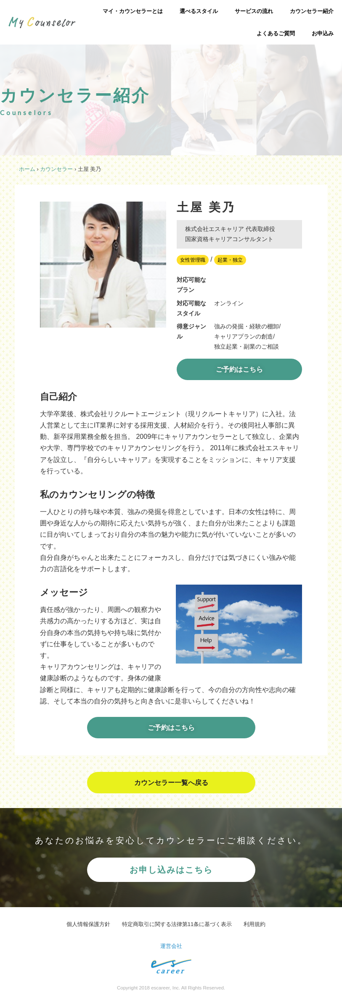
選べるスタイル (199, 11)
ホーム (27, 169)
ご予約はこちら (239, 369)
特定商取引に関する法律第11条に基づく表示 (177, 924)
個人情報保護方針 (88, 924)
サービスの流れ (254, 11)
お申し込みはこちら (171, 869)
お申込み (323, 33)
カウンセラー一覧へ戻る (171, 782)
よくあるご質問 (276, 33)
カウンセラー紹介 (312, 11)
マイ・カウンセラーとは (133, 11)
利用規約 (254, 924)
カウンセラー (56, 169)
